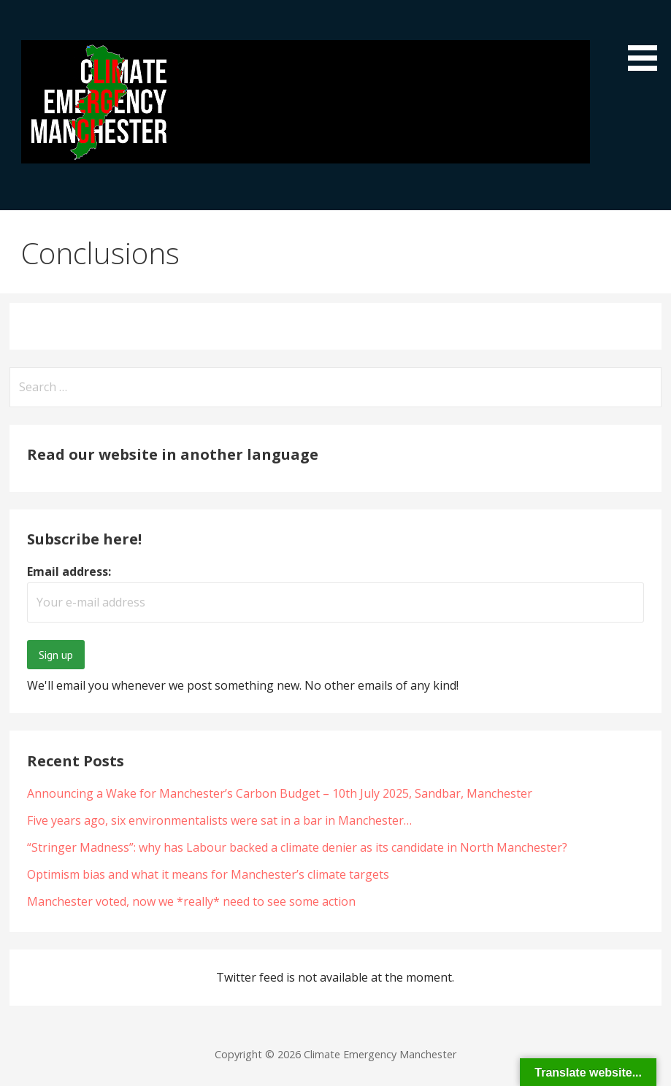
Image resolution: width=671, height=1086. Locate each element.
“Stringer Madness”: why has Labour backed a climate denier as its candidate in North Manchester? (297, 847)
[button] (647, 38)
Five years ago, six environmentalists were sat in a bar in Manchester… (219, 820)
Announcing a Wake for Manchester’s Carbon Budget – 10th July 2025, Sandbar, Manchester (279, 793)
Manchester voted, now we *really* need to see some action (191, 901)
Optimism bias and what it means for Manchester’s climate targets (208, 874)
